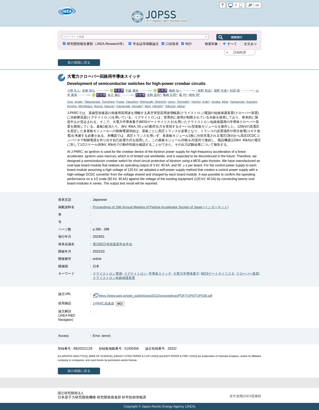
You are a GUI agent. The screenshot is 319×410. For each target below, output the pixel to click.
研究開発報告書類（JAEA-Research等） (96, 44)
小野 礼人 (73, 90)
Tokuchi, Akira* (175, 106)
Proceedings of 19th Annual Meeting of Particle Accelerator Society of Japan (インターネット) (160, 207)
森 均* (183, 95)
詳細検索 (239, 52)
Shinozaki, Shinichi (153, 101)
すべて (232, 44)
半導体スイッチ (160, 273)
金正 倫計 (114, 95)
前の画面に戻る (79, 62)
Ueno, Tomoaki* (179, 101)
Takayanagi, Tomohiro (99, 101)
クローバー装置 (247, 273)
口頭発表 (172, 44)
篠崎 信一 (175, 90)
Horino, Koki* (200, 101)
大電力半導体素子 (186, 273)
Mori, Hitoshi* (154, 106)
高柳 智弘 (88, 90)
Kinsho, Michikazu (79, 106)
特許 (188, 44)
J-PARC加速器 (103, 303)
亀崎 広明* (170, 95)
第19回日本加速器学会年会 (112, 244)
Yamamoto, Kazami (243, 101)
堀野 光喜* (221, 90)
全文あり (250, 44)
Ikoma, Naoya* (104, 106)
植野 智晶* (205, 90)
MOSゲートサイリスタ (217, 273)
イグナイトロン (135, 273)
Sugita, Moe (219, 101)
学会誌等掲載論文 (146, 44)
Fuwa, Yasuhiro (127, 101)
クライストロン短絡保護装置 (114, 278)
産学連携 (236, 396)
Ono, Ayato (75, 101)
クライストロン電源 (107, 273)
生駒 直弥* (154, 95)
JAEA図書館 (252, 396)
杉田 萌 (235, 90)
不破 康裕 (131, 90)
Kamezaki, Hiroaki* (129, 106)
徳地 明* (194, 95)
